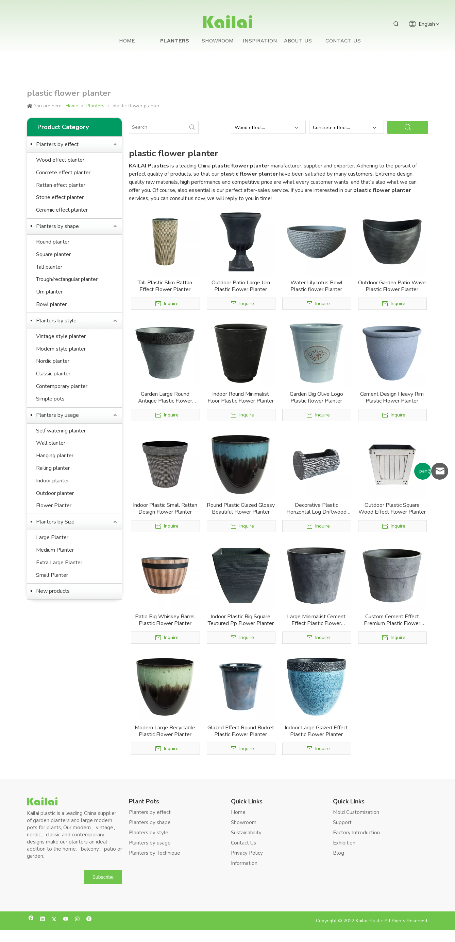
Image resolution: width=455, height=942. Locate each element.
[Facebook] (31, 920)
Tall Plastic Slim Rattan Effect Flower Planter (165, 286)
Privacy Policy (247, 853)
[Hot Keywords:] (396, 24)
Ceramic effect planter (62, 210)
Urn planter (49, 292)
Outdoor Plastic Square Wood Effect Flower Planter (392, 508)
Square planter (53, 254)
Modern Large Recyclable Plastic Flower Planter (165, 731)
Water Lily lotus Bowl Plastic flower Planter (316, 286)
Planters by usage (57, 415)
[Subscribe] (103, 877)
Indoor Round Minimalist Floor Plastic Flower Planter (240, 397)
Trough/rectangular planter (67, 279)
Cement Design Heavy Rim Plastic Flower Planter (392, 397)
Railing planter (53, 468)
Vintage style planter (61, 336)
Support (342, 822)
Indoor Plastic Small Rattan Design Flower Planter (165, 508)
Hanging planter (54, 455)
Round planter (52, 242)
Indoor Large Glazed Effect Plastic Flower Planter (316, 731)
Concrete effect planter (63, 172)
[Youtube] (66, 920)
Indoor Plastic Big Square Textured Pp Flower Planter (241, 620)
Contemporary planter (61, 386)
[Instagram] (77, 920)
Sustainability (246, 832)
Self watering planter (61, 430)
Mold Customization (356, 812)
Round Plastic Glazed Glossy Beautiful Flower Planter (241, 508)
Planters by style (56, 320)
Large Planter (52, 537)
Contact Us (243, 842)
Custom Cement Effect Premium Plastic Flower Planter (392, 620)
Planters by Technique (154, 853)
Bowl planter (51, 304)
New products (53, 591)
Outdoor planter (55, 493)
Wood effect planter (60, 160)
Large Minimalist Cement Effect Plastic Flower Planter (316, 620)
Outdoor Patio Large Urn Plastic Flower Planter (241, 286)
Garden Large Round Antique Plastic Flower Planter (165, 397)
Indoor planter (52, 480)
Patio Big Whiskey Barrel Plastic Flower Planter (165, 620)
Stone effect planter (60, 197)
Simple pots (50, 399)
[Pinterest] (89, 920)
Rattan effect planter (60, 185)
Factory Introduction (356, 832)
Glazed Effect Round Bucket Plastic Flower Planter (240, 731)
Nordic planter (52, 361)
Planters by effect (57, 144)
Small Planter (52, 575)
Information (244, 863)
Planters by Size (55, 522)
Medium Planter (55, 550)
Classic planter (53, 373)
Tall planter (49, 267)
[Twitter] (54, 920)
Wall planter (50, 443)
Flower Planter (53, 505)
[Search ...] (157, 127)
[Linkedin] (42, 920)
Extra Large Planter (59, 562)
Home (238, 812)
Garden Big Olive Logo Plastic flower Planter (316, 397)
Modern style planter (61, 349)
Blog (338, 853)
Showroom (243, 822)
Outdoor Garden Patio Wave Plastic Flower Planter (392, 286)
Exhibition (344, 842)
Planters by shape (57, 226)
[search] (54, 877)
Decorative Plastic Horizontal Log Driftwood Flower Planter (316, 508)
